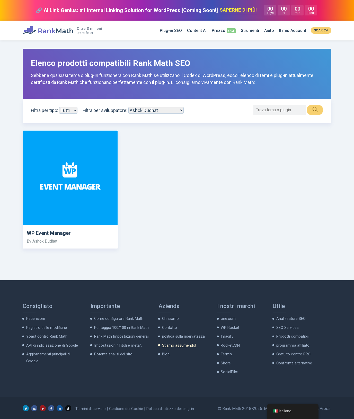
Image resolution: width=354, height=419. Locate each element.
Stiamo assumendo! (178, 344)
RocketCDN (230, 344)
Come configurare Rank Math (118, 319)
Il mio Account (292, 30)
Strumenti (250, 30)
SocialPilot (229, 370)
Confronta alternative (293, 361)
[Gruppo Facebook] (34, 406)
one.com (228, 319)
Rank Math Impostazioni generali (120, 336)
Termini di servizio (92, 406)
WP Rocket (229, 327)
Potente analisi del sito (112, 353)
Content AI (197, 30)
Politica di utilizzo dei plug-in (178, 406)
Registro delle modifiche (45, 327)
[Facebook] (51, 406)
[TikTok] (68, 406)
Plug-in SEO (171, 30)
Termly (226, 353)
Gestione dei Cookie (130, 406)
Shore (226, 361)
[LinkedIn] (60, 406)
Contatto (169, 327)
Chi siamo (170, 319)
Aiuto (269, 30)
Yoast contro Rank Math (45, 336)
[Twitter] (26, 406)
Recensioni (35, 319)
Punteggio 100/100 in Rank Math (120, 327)
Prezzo (218, 30)
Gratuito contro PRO (292, 353)
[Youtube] (43, 406)
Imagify (227, 336)
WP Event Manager (50, 233)
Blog (165, 353)
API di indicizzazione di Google (50, 344)
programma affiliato (292, 344)
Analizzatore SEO (290, 319)
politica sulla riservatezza (182, 336)
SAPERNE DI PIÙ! (238, 10)
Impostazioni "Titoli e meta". (117, 344)
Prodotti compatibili (292, 336)
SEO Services (287, 327)
